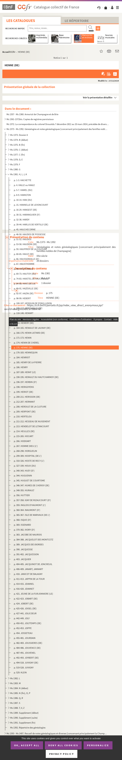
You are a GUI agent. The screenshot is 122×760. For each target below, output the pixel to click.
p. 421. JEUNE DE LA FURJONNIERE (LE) (33, 593)
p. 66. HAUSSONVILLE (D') (26, 258)
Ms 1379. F (15, 164)
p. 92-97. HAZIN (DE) (24, 293)
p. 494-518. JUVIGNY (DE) (26, 662)
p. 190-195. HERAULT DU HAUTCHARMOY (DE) (36, 377)
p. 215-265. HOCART (23, 436)
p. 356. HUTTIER (22, 495)
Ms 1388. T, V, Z (17, 707)
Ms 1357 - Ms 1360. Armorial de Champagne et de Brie (32, 114)
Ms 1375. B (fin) (17, 144)
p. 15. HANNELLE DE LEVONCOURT (31, 204)
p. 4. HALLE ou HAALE (24, 185)
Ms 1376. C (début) (19, 149)
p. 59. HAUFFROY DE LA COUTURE (30, 249)
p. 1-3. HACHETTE (22, 180)
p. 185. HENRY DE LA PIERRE (28, 362)
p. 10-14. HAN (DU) (23, 199)
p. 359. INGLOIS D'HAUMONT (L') (30, 505)
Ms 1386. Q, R (16, 697)
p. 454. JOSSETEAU (23, 633)
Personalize (98, 745)
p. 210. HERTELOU (23, 416)
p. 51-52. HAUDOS (22, 239)
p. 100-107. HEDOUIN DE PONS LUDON (33, 303)
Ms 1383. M (15, 683)
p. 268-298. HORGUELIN (25, 450)
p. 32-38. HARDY (21, 219)
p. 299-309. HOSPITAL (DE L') (28, 455)
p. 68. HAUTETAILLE (23, 268)
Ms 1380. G (15, 169)
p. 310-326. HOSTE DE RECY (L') (29, 460)
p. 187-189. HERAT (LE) (25, 372)
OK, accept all (27, 745)
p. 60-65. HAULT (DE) (24, 254)
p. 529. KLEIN (20, 672)
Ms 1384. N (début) (19, 688)
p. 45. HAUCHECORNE (25, 229)
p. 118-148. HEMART (23, 313)
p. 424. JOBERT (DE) (24, 603)
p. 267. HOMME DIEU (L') (26, 445)
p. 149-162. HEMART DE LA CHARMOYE (32, 317)
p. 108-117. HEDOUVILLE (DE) (28, 308)
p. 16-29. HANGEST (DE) (25, 209)
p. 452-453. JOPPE (23, 628)
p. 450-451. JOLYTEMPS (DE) (27, 623)
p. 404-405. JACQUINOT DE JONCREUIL (33, 564)
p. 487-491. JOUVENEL (25, 652)
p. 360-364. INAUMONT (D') (27, 509)
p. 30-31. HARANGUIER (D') (27, 214)
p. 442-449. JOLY (22, 618)
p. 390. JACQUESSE (23, 549)
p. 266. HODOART (22, 441)
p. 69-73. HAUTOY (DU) (25, 273)
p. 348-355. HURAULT (24, 490)
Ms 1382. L (15, 678)
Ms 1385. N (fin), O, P (20, 693)
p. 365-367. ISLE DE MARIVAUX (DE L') (32, 514)
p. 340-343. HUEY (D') (24, 470)
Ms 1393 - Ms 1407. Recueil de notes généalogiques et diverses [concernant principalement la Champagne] (57, 733)
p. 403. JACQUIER (22, 559)
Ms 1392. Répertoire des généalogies (27, 727)
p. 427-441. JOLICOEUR (25, 613)
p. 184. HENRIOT (22, 357)
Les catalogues (20, 20)
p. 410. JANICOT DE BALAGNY (28, 573)
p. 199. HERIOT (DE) (23, 391)
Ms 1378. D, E (16, 159)
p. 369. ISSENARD (22, 524)
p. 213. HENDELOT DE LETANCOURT (31, 426)
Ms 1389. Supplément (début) (24, 712)
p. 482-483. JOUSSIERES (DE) (28, 642)
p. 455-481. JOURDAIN (24, 637)
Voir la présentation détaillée (97, 97)
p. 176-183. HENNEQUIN (25, 352)
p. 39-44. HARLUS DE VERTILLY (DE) (31, 224)
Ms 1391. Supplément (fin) (22, 722)
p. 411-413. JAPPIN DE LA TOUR (29, 578)
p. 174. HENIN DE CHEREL (26, 342)
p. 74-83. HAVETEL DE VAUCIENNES (31, 278)
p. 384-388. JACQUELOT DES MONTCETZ (33, 539)
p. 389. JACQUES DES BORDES (29, 544)
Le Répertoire (77, 20)
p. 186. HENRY (21, 367)
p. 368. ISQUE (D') (22, 519)
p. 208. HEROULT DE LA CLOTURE (30, 406)
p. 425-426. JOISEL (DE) (25, 608)
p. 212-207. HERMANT (24, 401)
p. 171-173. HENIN (22, 337)
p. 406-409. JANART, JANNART (28, 569)
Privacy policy (61, 753)
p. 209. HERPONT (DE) (25, 411)
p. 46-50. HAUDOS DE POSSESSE (30, 234)
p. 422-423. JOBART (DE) (26, 598)
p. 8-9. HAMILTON (22, 194)
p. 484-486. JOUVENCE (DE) (27, 647)
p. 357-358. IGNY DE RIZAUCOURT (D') (32, 500)
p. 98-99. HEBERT (22, 298)
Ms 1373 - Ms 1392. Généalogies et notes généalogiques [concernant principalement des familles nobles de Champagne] (57, 129)
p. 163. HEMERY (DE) (24, 322)
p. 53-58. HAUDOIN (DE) (25, 244)
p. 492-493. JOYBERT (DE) (26, 657)
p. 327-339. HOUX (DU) (25, 465)
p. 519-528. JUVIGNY (24, 667)
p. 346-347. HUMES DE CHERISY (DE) (31, 485)
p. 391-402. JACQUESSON (26, 554)
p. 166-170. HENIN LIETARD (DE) (29, 332)
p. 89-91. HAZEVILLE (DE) (26, 288)
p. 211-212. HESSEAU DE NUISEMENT (32, 421)
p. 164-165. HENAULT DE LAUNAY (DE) (32, 327)
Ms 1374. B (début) (19, 139)
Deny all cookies (63, 745)
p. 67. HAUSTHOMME (24, 263)
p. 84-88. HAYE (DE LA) (24, 283)
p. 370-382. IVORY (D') (24, 529)
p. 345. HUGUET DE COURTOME (29, 480)
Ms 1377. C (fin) (17, 154)
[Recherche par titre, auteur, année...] (57, 28)
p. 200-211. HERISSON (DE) (27, 396)
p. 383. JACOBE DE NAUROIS (28, 534)
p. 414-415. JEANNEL (24, 583)
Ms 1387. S (15, 702)
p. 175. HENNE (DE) (23, 347)
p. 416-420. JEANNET (24, 588)
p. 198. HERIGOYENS (24, 386)
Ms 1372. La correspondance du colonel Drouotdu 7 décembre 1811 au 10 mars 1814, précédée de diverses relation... (58, 124)
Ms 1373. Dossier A (19, 134)
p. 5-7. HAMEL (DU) (23, 190)
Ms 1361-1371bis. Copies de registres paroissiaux (30, 119)
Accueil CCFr (8, 51)
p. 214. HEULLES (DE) (24, 431)
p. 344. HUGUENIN (23, 475)
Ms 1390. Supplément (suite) (24, 717)
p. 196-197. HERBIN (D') (25, 381)
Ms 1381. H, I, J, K (18, 174)
